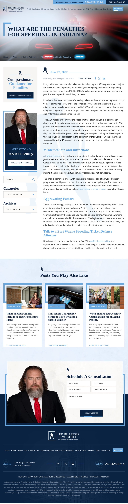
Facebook (58, 465)
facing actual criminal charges (92, 189)
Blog (104, 9)
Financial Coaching (96, 9)
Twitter (65, 465)
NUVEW (22, 477)
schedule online (117, 2)
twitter (99, 78)
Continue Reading (16, 345)
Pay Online (118, 9)
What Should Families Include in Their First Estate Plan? (19, 317)
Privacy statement (100, 477)
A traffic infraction (51, 155)
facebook (95, 78)
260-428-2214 (94, 2)
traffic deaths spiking (100, 241)
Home (7, 451)
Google (73, 465)
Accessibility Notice (77, 477)
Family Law (36, 9)
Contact (109, 9)
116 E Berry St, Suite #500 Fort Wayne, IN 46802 (24, 464)
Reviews (91, 451)
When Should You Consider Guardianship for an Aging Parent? (105, 317)
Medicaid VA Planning (68, 9)
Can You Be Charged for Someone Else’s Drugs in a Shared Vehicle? (63, 317)
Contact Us (105, 451)
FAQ (87, 9)
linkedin (104, 78)
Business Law (80, 9)
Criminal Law (45, 9)
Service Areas (80, 451)
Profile (29, 9)
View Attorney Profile (21, 163)
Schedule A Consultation (20, 95)
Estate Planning (55, 9)
